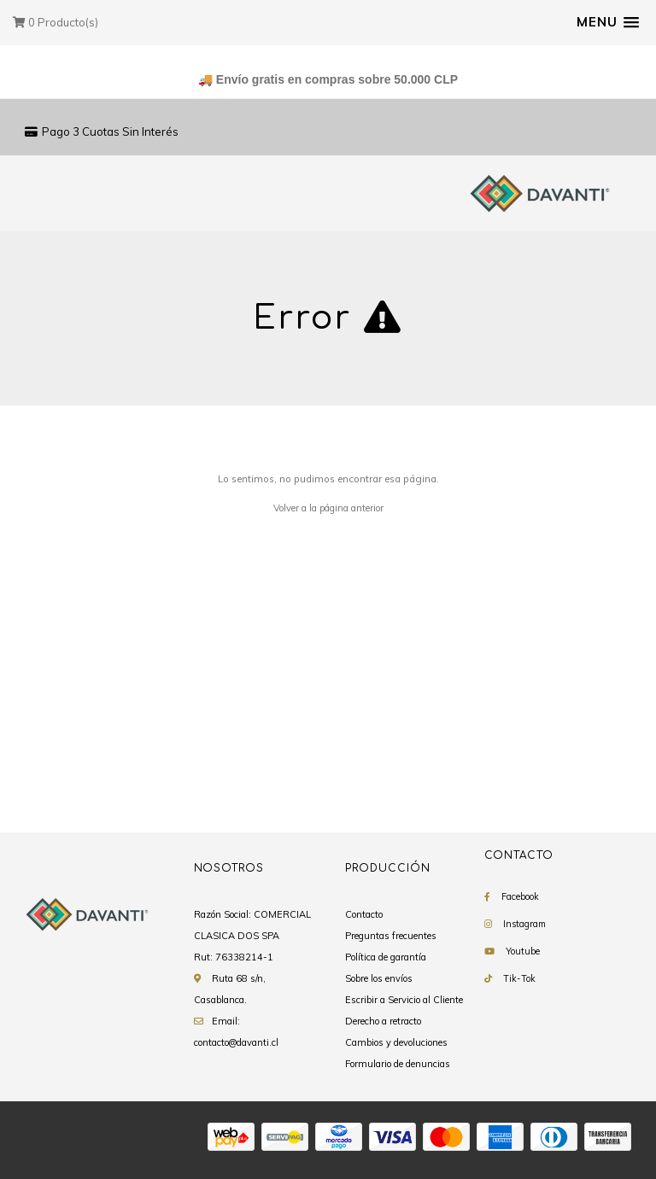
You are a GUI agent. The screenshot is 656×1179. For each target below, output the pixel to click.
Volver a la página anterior (328, 508)
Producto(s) (55, 22)
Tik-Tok (519, 978)
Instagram (524, 924)
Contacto (364, 914)
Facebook (520, 896)
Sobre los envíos (379, 978)
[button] (607, 22)
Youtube (523, 951)
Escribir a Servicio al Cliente (404, 1000)
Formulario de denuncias (397, 1064)
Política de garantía (385, 957)
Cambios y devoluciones (396, 1042)
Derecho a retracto (383, 1021)
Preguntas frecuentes (390, 936)
